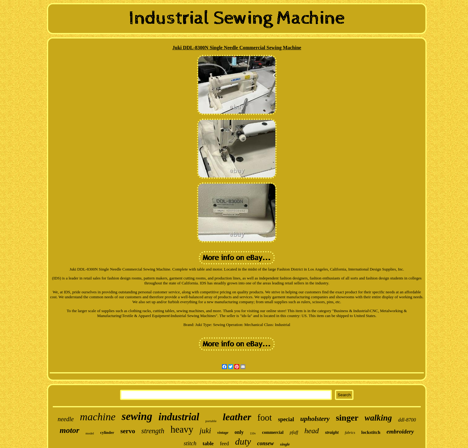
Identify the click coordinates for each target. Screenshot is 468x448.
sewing (137, 416)
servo (127, 431)
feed (224, 443)
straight (332, 432)
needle (66, 419)
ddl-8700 (407, 419)
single (285, 444)
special (286, 419)
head (311, 431)
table (208, 443)
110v (253, 433)
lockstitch (370, 432)
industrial (178, 416)
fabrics (350, 432)
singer (347, 417)
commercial (273, 432)
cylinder (107, 432)
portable (210, 421)
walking (378, 417)
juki (205, 430)
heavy (181, 429)
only (239, 432)
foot (264, 417)
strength (153, 431)
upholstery (315, 418)
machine (97, 416)
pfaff (294, 432)
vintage (222, 432)
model (90, 433)
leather (237, 416)
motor (69, 430)
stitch (190, 443)
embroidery (400, 431)
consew (265, 443)
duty (243, 441)
